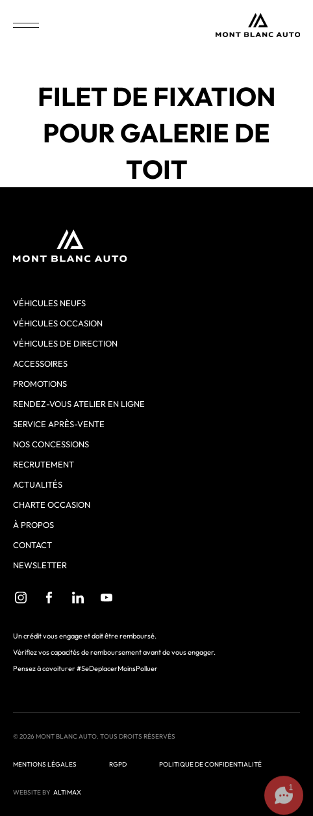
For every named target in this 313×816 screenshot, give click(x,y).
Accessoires (40, 363)
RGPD (118, 764)
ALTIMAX (67, 792)
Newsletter (40, 565)
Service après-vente (59, 424)
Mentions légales (45, 764)
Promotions (40, 383)
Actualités (37, 484)
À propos (33, 525)
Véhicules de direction (65, 343)
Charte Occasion (51, 504)
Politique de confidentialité (210, 764)
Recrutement (43, 464)
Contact (32, 545)
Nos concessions (51, 444)
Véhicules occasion (58, 323)
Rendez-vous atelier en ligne (79, 404)
